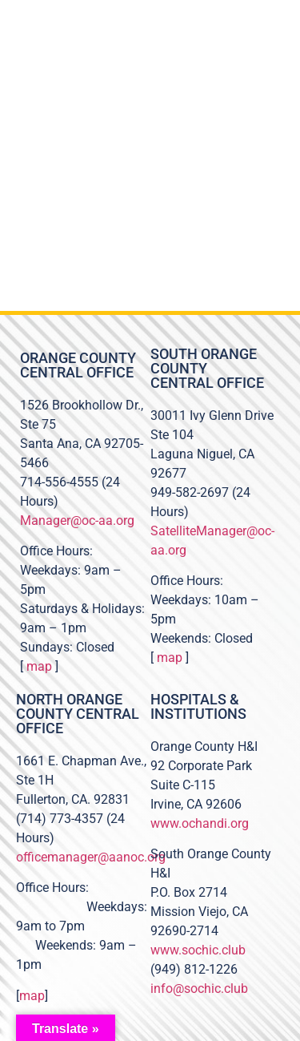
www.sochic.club (198, 950)
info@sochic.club (199, 988)
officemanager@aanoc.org (91, 857)
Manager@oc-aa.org (77, 520)
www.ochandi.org (199, 823)
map (39, 666)
